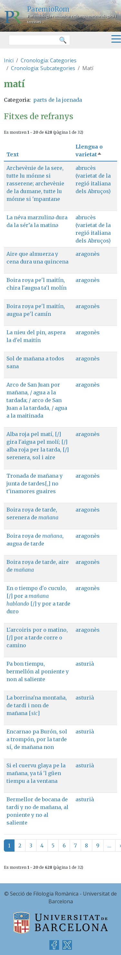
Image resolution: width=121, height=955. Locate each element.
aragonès (88, 254)
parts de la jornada (57, 100)
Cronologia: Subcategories (43, 68)
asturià (85, 663)
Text (12, 154)
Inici (9, 60)
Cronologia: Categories (48, 60)
